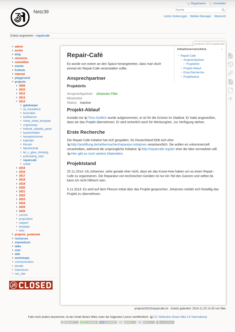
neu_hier (20, 273)
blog (18, 54)
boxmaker (29, 113)
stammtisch (22, 242)
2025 (22, 207)
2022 (22, 195)
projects (20, 81)
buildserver (30, 117)
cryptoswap (30, 125)
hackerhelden (31, 132)
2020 (22, 187)
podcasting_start (33, 156)
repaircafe (43, 35)
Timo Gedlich (97, 118)
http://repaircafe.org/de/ (158, 149)
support (23, 222)
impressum (22, 269)
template (24, 226)
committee (22, 62)
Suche (224, 9)
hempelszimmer (33, 136)
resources (21, 238)
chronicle (21, 58)
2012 (22, 93)
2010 (22, 89)
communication (24, 261)
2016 (22, 171)
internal (20, 74)
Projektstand (191, 76)
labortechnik (30, 148)
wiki (17, 254)
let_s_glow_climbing (35, 152)
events (19, 66)
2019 (22, 183)
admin (19, 46)
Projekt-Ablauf (192, 68)
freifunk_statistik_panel (37, 128)
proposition (26, 218)
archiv (19, 50)
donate (19, 266)
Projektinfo (192, 64)
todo (21, 230)
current (23, 215)
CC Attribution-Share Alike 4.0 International (180, 317)
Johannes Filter (107, 94)
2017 (22, 175)
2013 (22, 97)
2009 (22, 85)
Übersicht (220, 16)
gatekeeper (30, 105)
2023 (22, 199)
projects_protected (27, 234)
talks (18, 246)
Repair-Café (188, 55)
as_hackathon (31, 109)
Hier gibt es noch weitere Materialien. (97, 153)
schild (26, 164)
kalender (28, 140)
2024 (22, 203)
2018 (22, 179)
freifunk (20, 70)
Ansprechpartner (193, 59)
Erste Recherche (193, 72)
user (18, 250)
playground (22, 78)
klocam (27, 144)
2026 (22, 211)
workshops (22, 258)
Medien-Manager (200, 16)
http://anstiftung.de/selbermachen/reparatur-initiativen (109, 144)
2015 (22, 168)
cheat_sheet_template (37, 120)
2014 (22, 101)
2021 (22, 191)
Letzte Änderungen (175, 16)
